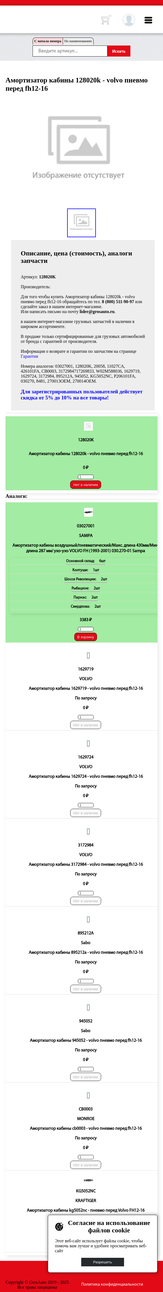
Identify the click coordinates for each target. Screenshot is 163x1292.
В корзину (85, 637)
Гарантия (29, 356)
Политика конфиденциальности (112, 1284)
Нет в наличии (85, 485)
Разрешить (102, 1262)
